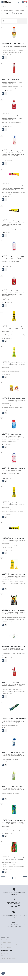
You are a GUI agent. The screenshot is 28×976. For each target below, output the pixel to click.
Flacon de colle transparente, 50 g (12, 786)
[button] (26, 2)
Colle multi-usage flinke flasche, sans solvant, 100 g (14, 363)
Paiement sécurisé (5, 939)
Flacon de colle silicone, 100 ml (10, 682)
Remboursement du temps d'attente (9, 944)
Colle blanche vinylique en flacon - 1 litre (13, 43)
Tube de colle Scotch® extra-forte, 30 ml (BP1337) (14, 858)
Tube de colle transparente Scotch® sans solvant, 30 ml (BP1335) (14, 820)
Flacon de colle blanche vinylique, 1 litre (13, 468)
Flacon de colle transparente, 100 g (12, 434)
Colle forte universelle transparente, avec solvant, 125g (14, 221)
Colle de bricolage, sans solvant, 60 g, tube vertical (14, 185)
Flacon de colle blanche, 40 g (10, 115)
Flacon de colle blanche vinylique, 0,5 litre (14, 257)
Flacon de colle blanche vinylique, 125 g (13, 151)
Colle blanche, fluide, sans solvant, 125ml (13, 646)
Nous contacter (4, 953)
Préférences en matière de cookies (8, 958)
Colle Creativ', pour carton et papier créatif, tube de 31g (14, 398)
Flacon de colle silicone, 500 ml (10, 79)
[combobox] (12, 21)
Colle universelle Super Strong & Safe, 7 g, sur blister (14, 610)
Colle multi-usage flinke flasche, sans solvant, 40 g (14, 503)
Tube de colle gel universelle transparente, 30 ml (14, 718)
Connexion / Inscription (6, 947)
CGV (2, 955)
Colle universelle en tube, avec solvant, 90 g (14, 327)
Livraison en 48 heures (6, 942)
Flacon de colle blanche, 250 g (10, 291)
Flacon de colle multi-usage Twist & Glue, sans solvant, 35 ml (14, 574)
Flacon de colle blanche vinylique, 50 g (13, 752)
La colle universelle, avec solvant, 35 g (13, 538)
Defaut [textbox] (10, 20)
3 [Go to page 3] (16, 878)
